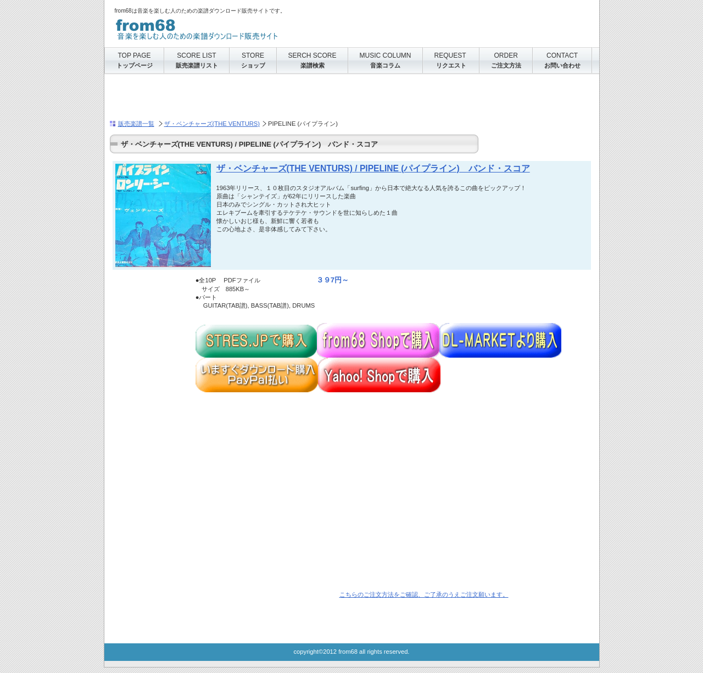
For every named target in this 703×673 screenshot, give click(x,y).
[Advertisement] (238, 96)
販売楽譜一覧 (136, 123)
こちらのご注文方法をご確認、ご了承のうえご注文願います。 (424, 594)
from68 (224, 27)
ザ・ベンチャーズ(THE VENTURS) (212, 123)
